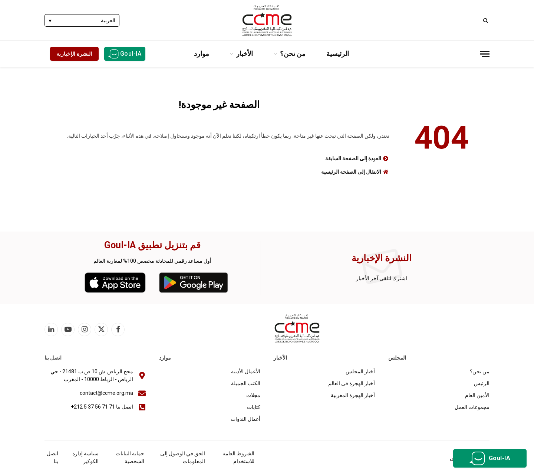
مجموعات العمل (472, 407)
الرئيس (482, 383)
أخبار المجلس (360, 371)
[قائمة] (485, 54)
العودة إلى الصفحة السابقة (353, 158)
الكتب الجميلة (245, 383)
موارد (201, 54)
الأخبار (244, 54)
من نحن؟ (293, 54)
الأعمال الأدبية (245, 371)
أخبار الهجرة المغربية (353, 395)
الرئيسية (337, 54)
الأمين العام (477, 395)
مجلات (253, 395)
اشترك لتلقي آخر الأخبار (381, 278)
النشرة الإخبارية (74, 54)
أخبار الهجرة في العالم (351, 383)
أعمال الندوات (245, 419)
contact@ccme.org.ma (106, 393)
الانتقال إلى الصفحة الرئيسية (351, 172)
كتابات (253, 407)
